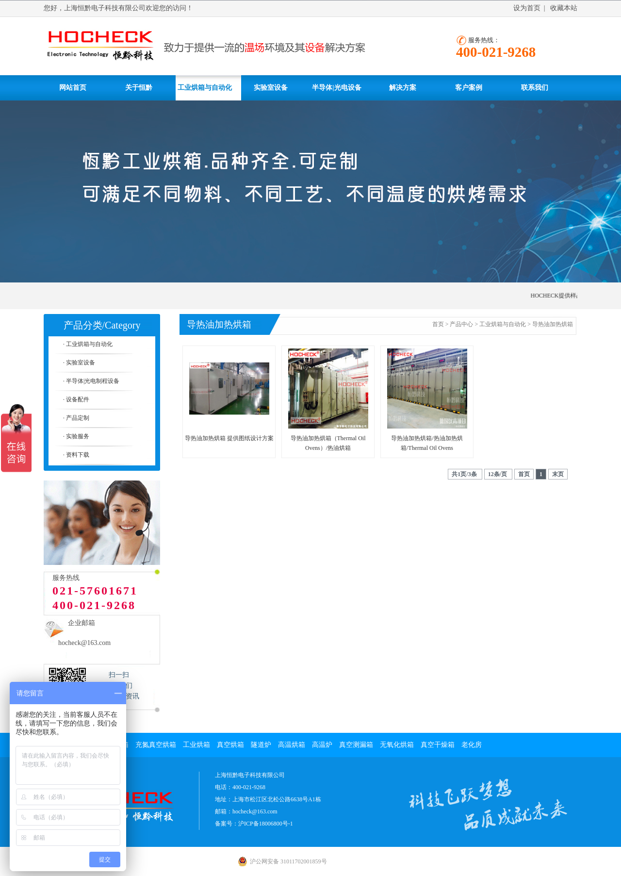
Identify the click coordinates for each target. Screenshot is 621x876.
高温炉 (322, 744)
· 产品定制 (76, 417)
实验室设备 (271, 87)
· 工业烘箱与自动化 (88, 344)
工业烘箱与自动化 (205, 87)
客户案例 (468, 87)
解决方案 (402, 87)
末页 (558, 474)
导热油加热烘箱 (552, 324)
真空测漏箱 (356, 744)
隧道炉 (261, 744)
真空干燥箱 (438, 744)
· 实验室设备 (79, 362)
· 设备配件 (76, 399)
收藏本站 (563, 8)
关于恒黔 (138, 87)
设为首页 (526, 8)
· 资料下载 (76, 454)
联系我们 (534, 87)
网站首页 (72, 87)
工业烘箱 (196, 744)
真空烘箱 (230, 744)
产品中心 (461, 324)
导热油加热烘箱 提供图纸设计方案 (229, 438)
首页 (438, 324)
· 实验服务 (76, 436)
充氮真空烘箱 (155, 744)
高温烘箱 (291, 744)
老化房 (471, 744)
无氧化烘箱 (397, 744)
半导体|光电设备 (336, 87)
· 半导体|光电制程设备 (91, 381)
